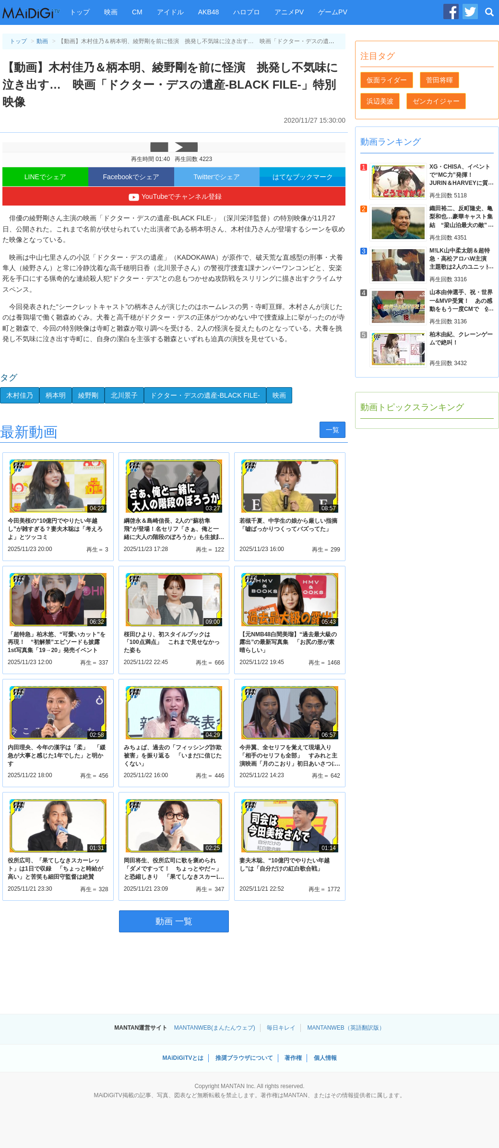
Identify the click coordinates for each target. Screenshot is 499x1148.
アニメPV (289, 12)
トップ (80, 12)
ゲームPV (332, 12)
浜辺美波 (380, 101)
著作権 (293, 1058)
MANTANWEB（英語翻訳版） (346, 1027)
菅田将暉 (439, 80)
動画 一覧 (173, 921)
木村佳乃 (19, 395)
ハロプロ (246, 12)
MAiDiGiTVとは (182, 1058)
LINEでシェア (45, 177)
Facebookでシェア (131, 177)
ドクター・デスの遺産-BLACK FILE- (205, 395)
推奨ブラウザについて (244, 1058)
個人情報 (325, 1058)
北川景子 (124, 395)
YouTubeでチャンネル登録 (174, 197)
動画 (42, 41)
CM (137, 12)
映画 (111, 12)
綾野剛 (88, 395)
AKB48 (208, 12)
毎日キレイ (281, 1027)
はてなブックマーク (303, 177)
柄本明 (56, 395)
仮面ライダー (387, 80)
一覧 (332, 430)
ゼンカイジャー (436, 101)
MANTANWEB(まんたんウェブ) (214, 1027)
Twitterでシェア (216, 177)
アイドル (170, 12)
